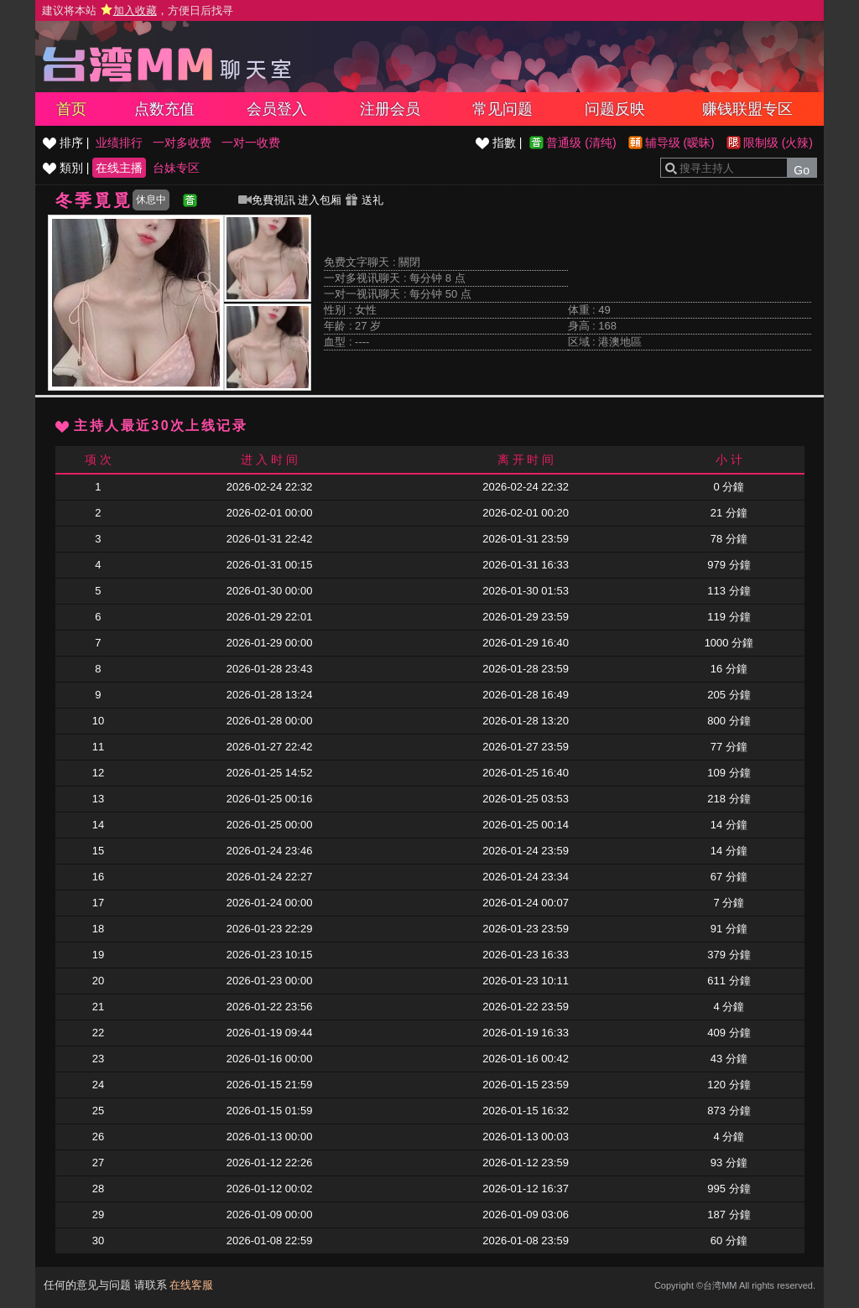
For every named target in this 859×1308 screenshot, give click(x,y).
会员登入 (277, 109)
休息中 (151, 199)
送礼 (364, 200)
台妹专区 (176, 167)
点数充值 (164, 109)
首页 (71, 109)
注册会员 (390, 109)
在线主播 (119, 167)
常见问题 (502, 109)
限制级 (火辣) (778, 142)
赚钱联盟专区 (747, 109)
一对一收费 (250, 142)
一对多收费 (182, 142)
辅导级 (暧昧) (680, 142)
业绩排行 (119, 142)
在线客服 (191, 1285)
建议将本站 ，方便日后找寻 (137, 10)
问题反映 (615, 109)
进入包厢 (319, 200)
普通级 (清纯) (581, 142)
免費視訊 (266, 200)
